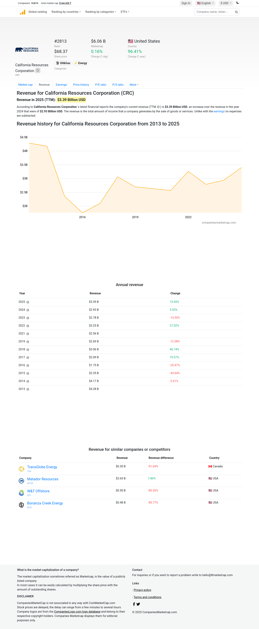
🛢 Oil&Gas (63, 63)
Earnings (61, 84)
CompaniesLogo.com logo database (77, 611)
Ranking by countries (65, 12)
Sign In (186, 3)
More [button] (133, 84)
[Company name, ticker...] (216, 11)
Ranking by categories (99, 12)
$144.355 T (65, 3)
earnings (219, 111)
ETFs (124, 12)
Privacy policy (142, 590)
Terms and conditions (147, 597)
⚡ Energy (80, 63)
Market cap (25, 84)
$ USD (225, 3)
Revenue (44, 84)
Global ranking (37, 12)
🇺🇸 (204, 3)
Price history (81, 84)
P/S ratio (118, 84)
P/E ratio (100, 84)
